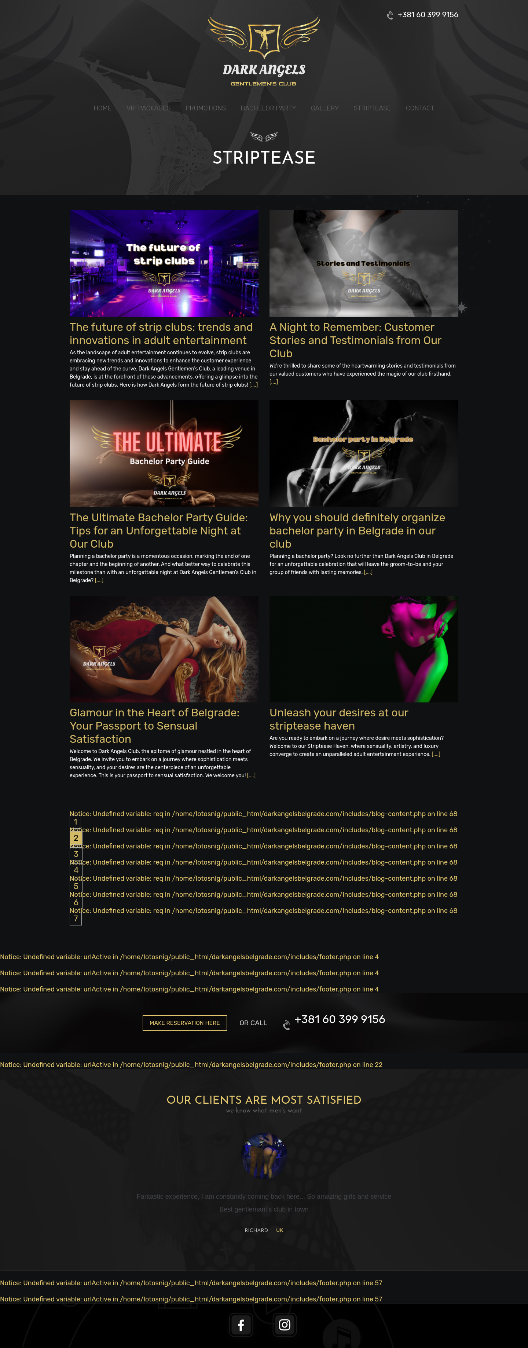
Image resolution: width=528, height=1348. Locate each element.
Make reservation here (185, 1022)
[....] (253, 385)
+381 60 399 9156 (428, 14)
